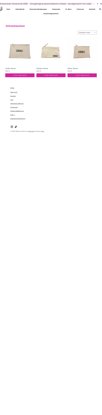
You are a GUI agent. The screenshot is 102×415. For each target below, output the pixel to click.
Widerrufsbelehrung (17, 111)
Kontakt (13, 96)
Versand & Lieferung (17, 103)
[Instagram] (11, 126)
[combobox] (87, 33)
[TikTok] (15, 126)
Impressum (14, 107)
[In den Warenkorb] (20, 75)
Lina (42, 131)
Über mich (13, 92)
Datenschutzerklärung (17, 118)
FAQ (11, 100)
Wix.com (31, 131)
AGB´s (12, 115)
